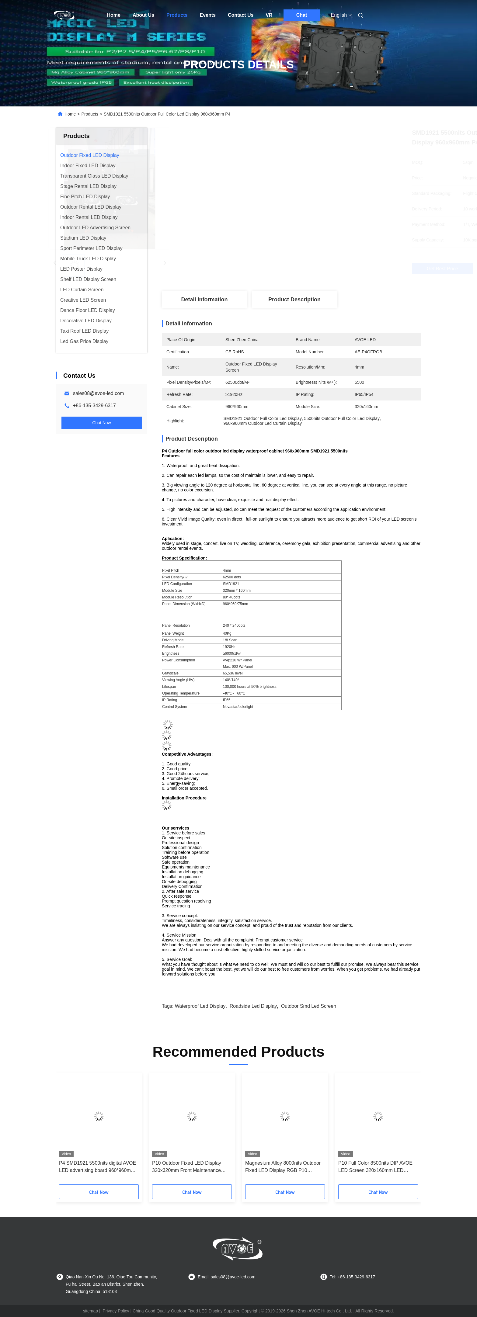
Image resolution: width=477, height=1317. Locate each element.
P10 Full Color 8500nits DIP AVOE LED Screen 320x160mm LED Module (375, 1167)
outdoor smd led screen (308, 1006)
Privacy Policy (116, 1310)
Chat (301, 15)
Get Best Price (326, 268)
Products (176, 15)
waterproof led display (200, 1006)
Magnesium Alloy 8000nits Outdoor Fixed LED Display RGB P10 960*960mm (283, 1167)
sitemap (90, 1310)
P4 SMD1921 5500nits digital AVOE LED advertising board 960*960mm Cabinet (97, 1167)
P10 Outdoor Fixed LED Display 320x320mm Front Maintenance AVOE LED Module (186, 1167)
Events (207, 15)
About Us (143, 15)
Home (113, 15)
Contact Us (240, 15)
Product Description (294, 299)
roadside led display (253, 1006)
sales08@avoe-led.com (98, 393)
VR (269, 15)
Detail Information (204, 299)
